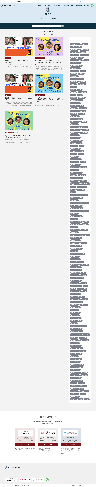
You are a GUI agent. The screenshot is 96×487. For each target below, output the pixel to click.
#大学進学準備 (74, 393)
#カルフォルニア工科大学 (76, 348)
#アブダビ (83, 393)
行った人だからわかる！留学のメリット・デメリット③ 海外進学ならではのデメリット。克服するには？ (49, 62)
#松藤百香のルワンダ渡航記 (77, 151)
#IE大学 (86, 399)
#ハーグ (73, 288)
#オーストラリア (84, 54)
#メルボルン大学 (82, 92)
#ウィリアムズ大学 (75, 299)
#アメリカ (85, 44)
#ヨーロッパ (74, 108)
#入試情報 (73, 87)
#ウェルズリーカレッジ (76, 172)
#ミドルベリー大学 (82, 187)
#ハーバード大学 (74, 135)
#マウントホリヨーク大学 (76, 380)
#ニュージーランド (75, 137)
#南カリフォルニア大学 (76, 328)
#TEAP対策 (85, 224)
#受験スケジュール (75, 203)
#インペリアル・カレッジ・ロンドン (79, 127)
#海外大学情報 (74, 49)
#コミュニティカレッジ (76, 143)
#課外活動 (73, 92)
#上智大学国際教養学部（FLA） (78, 272)
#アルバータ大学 (74, 343)
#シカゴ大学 (74, 219)
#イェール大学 (81, 189)
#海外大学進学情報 (75, 44)
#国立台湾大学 (74, 304)
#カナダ (86, 60)
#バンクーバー (84, 304)
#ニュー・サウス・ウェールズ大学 (78, 326)
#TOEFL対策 (81, 97)
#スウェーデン (74, 356)
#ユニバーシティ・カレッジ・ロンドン (79, 211)
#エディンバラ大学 (82, 288)
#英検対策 (73, 175)
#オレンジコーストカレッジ (77, 105)
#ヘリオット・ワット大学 (76, 302)
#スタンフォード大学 (75, 345)
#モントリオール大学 (75, 291)
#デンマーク (74, 337)
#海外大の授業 (74, 71)
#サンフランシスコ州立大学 (77, 364)
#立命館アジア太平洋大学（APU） (78, 243)
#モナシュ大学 (83, 337)
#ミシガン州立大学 (75, 307)
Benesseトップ (78, 1)
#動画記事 (73, 84)
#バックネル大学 (74, 116)
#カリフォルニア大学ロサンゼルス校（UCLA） (79, 184)
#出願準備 (83, 52)
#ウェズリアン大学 (75, 129)
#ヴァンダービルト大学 (76, 245)
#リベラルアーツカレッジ (76, 119)
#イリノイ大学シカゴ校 (76, 286)
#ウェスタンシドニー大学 (76, 197)
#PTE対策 (84, 275)
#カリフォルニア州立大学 (76, 178)
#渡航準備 (73, 97)
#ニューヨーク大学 (75, 103)
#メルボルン (83, 180)
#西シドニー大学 (84, 340)
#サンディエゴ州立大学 (76, 320)
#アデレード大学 (74, 315)
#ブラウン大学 (74, 170)
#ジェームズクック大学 (76, 359)
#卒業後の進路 (74, 76)
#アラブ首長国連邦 (75, 224)
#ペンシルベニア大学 (75, 267)
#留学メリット (74, 180)
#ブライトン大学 (74, 275)
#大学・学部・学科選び (76, 46)
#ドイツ (73, 192)
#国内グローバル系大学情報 (77, 79)
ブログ (72, 5)
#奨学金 (73, 95)
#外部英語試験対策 (75, 68)
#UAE (86, 286)
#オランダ (73, 113)
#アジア (81, 145)
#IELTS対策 (85, 129)
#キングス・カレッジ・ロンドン (78, 351)
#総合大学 (83, 161)
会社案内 (17, 485)
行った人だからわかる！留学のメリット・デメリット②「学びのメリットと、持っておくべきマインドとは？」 (49, 99)
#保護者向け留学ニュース (76, 100)
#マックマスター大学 (75, 377)
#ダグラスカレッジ (75, 164)
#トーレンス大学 (84, 264)
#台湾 (85, 291)
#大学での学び (74, 52)
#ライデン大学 (74, 124)
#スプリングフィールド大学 (77, 277)
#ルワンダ (81, 153)
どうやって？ (57, 5)
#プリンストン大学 (75, 240)
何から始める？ (65, 5)
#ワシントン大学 (74, 121)
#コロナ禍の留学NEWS (76, 65)
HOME (40, 5)
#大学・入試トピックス (76, 89)
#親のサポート (82, 175)
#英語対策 (81, 73)
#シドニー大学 (74, 213)
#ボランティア (74, 156)
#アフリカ (73, 153)
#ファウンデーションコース (77, 261)
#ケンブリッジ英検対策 (76, 205)
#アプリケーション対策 (76, 60)
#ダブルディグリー (75, 361)
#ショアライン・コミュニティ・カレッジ (80, 235)
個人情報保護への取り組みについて (27, 485)
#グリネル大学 (74, 391)
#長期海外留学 (74, 340)
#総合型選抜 (84, 375)
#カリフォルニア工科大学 (76, 208)
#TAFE (72, 189)
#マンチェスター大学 (75, 318)
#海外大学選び (74, 54)
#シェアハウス (74, 161)
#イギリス (83, 71)
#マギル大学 (74, 251)
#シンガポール (74, 200)
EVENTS (86, 5)
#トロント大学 (83, 108)
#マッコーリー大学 (75, 312)
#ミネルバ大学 (84, 132)
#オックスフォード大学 (76, 216)
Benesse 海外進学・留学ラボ (9, 6)
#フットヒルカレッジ (75, 280)
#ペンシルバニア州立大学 (76, 367)
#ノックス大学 (74, 132)
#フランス (85, 299)
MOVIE (7, 57)
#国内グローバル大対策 (76, 140)
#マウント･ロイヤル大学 (76, 399)
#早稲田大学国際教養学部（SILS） (78, 385)
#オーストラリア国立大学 (76, 331)
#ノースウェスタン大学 (76, 269)
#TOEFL (86, 221)
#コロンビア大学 (74, 256)
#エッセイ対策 (74, 81)
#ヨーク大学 (81, 383)
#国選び (80, 57)
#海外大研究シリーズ (75, 62)
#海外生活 (73, 57)
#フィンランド (74, 310)
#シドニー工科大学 (75, 369)
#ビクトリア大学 (74, 283)
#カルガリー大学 (84, 391)
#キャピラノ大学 (74, 375)
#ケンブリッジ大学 (75, 259)
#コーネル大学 (74, 264)
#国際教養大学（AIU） (76, 237)
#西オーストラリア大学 (76, 221)
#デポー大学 (81, 113)
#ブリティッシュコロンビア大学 (78, 111)
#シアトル (73, 383)
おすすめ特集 (79, 5)
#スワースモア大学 (75, 148)
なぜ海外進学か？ (48, 5)
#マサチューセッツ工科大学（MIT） (79, 229)
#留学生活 (73, 73)
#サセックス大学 (74, 396)
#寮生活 (79, 95)
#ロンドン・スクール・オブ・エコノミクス (80, 335)
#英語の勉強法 (82, 84)
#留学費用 (83, 81)
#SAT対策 (84, 121)
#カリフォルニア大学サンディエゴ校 (79, 195)
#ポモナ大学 (74, 145)
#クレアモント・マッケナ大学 (77, 253)
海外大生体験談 (40, 57)
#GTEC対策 (85, 203)
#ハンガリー (74, 227)
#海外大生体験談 (84, 49)
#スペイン (84, 283)
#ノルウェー (74, 323)
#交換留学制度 (74, 232)
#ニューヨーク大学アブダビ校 (77, 296)
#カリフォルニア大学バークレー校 (78, 167)
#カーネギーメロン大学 (76, 353)
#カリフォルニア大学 (75, 159)
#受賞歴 (73, 187)
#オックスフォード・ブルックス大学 (79, 372)
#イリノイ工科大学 (75, 294)
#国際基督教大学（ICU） (76, 248)
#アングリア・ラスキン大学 (77, 388)
